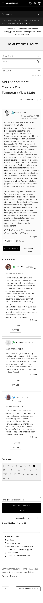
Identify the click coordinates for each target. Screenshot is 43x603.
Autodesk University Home (18, 555)
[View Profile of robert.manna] (20, 112)
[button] (34, 268)
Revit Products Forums (23, 44)
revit (16, 230)
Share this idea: (8, 523)
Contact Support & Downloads (20, 546)
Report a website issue (28, 588)
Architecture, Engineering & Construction (23, 20)
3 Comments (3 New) (30, 250)
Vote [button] (9, 241)
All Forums (11, 540)
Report (35, 236)
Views (25, 233)
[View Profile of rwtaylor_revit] (22, 397)
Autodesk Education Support (19, 549)
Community (7, 14)
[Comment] (11, 248)
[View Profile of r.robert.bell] (21, 266)
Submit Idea (9, 576)
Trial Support (13, 552)
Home (4, 20)
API (8, 230)
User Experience (28, 230)
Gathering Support (29, 119)
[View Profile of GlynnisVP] (20, 342)
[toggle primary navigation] (4, 3)
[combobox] (21, 61)
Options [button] (35, 75)
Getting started (13, 543)
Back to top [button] (5, 588)
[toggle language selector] (30, 3)
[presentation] (4, 466)
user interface (13, 233)
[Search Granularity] (21, 56)
